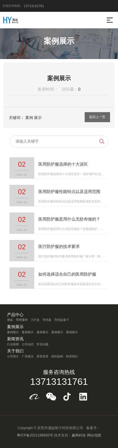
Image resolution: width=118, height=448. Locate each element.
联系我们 (72, 356)
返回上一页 (97, 117)
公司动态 (28, 344)
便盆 (10, 319)
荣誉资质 (42, 356)
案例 (29, 117)
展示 (38, 117)
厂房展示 (28, 356)
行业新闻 (13, 344)
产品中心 (15, 315)
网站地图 (94, 435)
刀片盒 (35, 319)
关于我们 (15, 351)
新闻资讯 (15, 339)
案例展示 (15, 327)
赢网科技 (79, 435)
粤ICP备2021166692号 (35, 435)
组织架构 (57, 356)
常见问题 (42, 344)
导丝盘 (46, 319)
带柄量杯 (22, 319)
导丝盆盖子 (61, 319)
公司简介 (13, 356)
